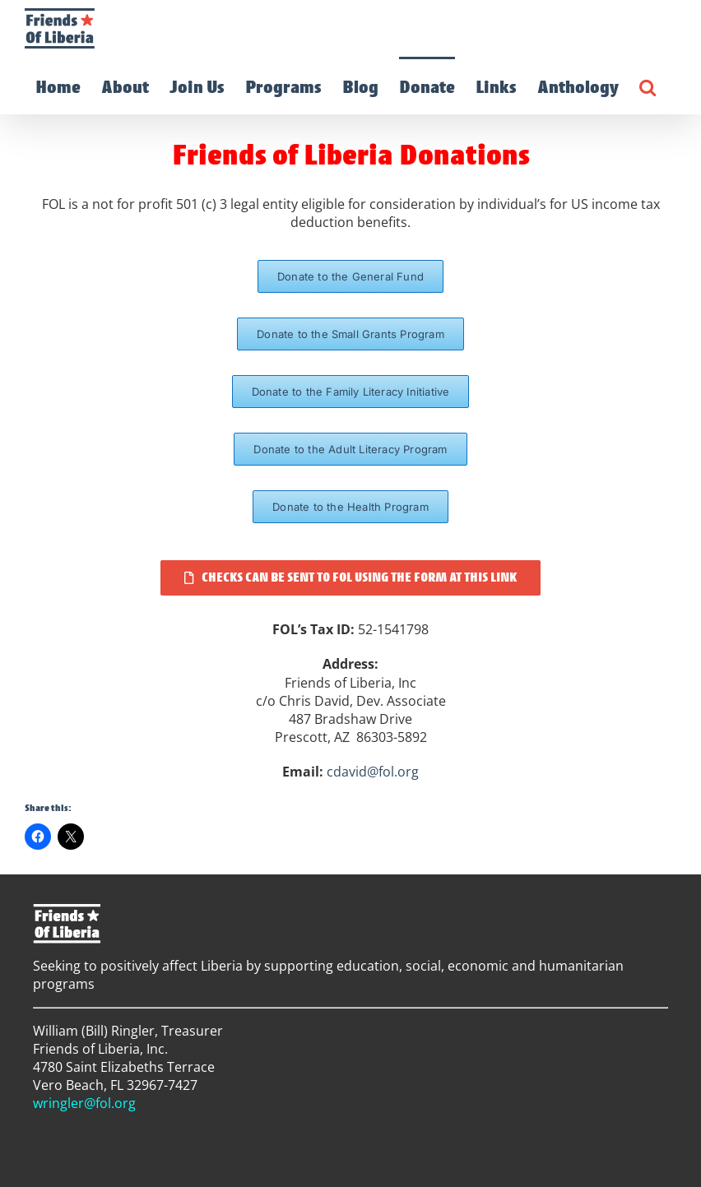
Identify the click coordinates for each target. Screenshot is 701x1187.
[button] (647, 85)
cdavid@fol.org (373, 772)
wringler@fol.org (84, 1103)
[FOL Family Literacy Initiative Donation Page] (351, 391)
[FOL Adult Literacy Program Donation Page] (350, 449)
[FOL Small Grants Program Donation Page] (350, 334)
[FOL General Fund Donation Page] (350, 276)
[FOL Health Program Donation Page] (350, 506)
